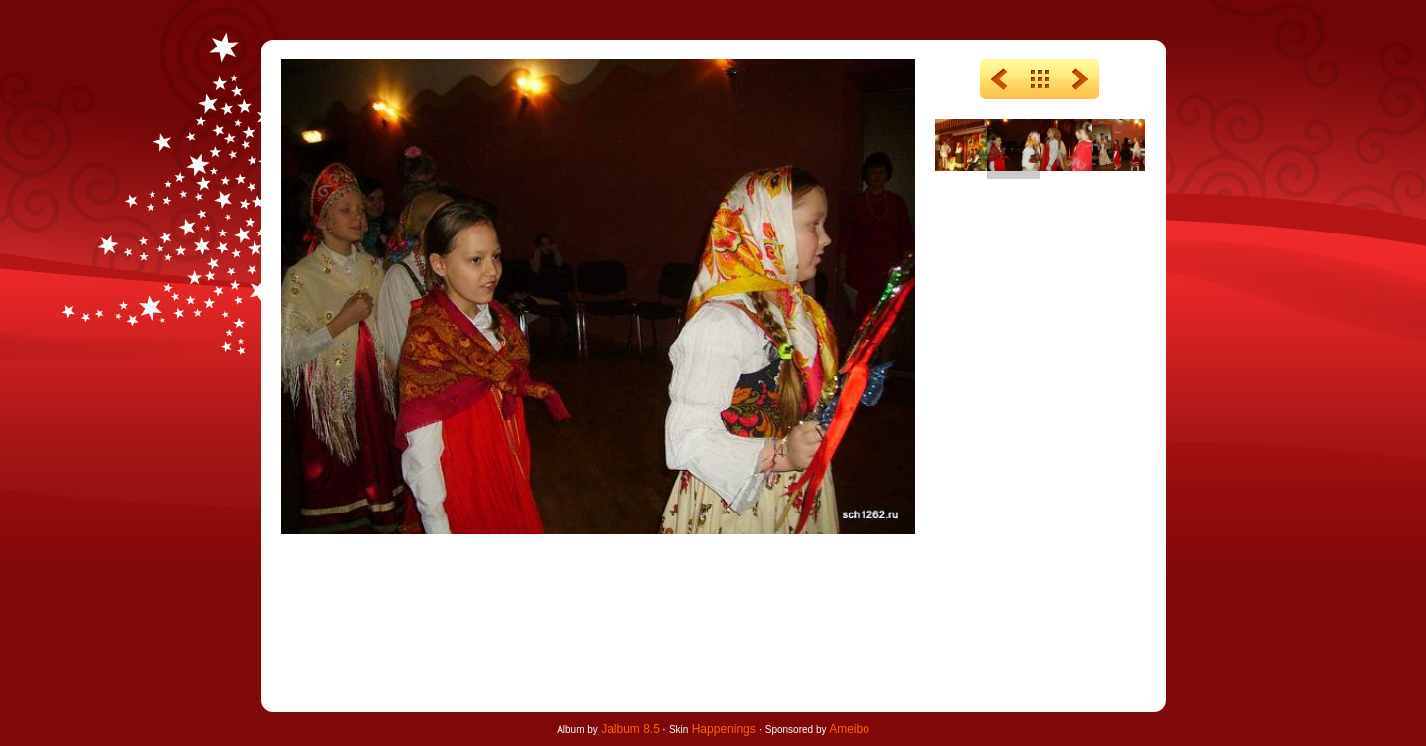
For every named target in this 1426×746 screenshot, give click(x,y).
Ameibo (849, 729)
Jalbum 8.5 (630, 729)
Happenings (724, 729)
